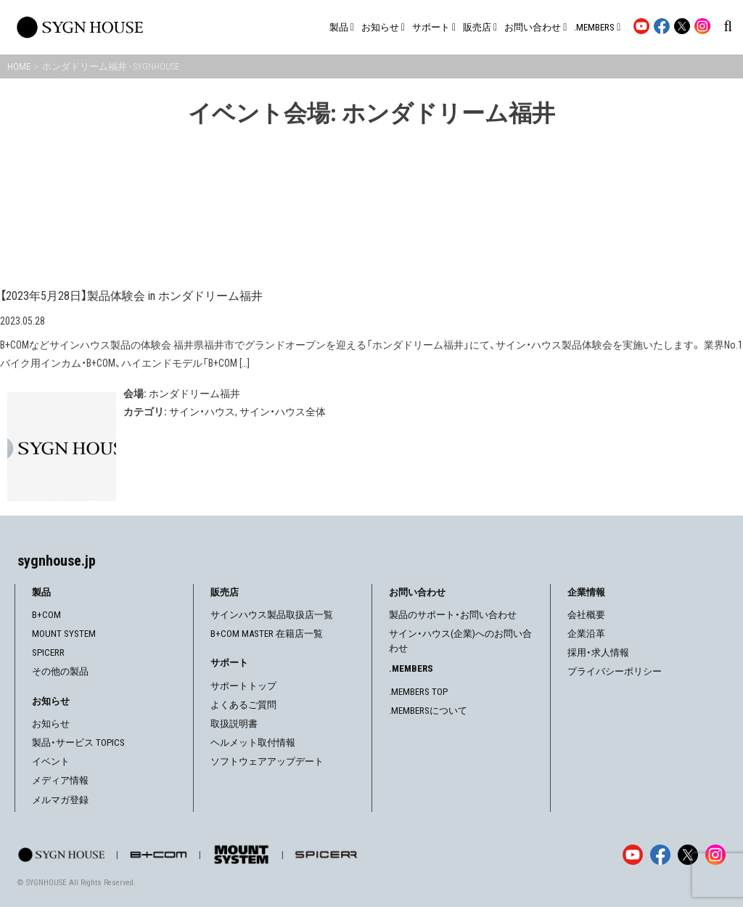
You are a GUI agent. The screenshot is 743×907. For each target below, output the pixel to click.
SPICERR (48, 652)
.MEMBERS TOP (418, 691)
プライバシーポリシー (614, 671)
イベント (51, 761)
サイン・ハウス (202, 412)
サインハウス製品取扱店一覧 (271, 614)
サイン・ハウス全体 (282, 412)
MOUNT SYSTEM (64, 633)
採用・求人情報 (598, 652)
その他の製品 (60, 671)
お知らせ (51, 723)
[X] (688, 855)
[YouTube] (633, 855)
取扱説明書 (234, 723)
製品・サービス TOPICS (78, 742)
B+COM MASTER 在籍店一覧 (266, 633)
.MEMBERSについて (428, 710)
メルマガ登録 (60, 799)
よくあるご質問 (243, 704)
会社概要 (586, 614)
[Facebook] (660, 855)
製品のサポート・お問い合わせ (453, 614)
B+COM (46, 614)
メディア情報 (60, 780)
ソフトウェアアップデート (267, 761)
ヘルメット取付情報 (252, 742)
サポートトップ (243, 685)
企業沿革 (586, 633)
